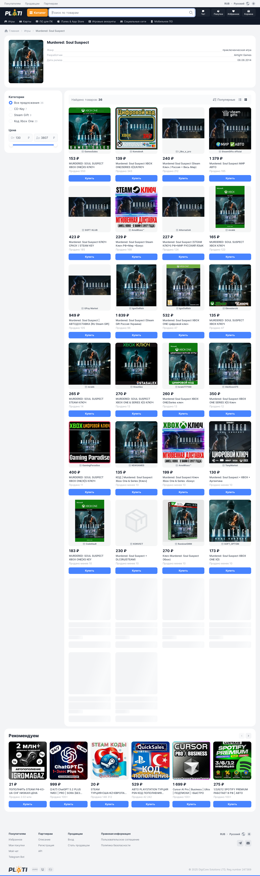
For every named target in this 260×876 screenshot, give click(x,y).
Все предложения (29, 102)
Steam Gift (22, 115)
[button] (191, 12)
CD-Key (20, 109)
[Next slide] (248, 736)
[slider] (11, 145)
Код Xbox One (26, 121)
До (38, 137)
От (13, 137)
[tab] (240, 99)
